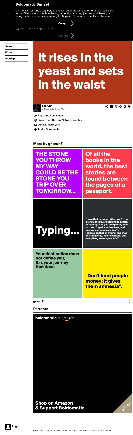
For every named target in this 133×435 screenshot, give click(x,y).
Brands (49, 430)
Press (74, 430)
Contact (82, 430)
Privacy (101, 430)
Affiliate (57, 430)
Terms (108, 430)
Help (42, 430)
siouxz (60, 115)
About (35, 430)
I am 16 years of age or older (36, 28)
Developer (66, 430)
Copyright (91, 430)
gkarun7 (47, 106)
